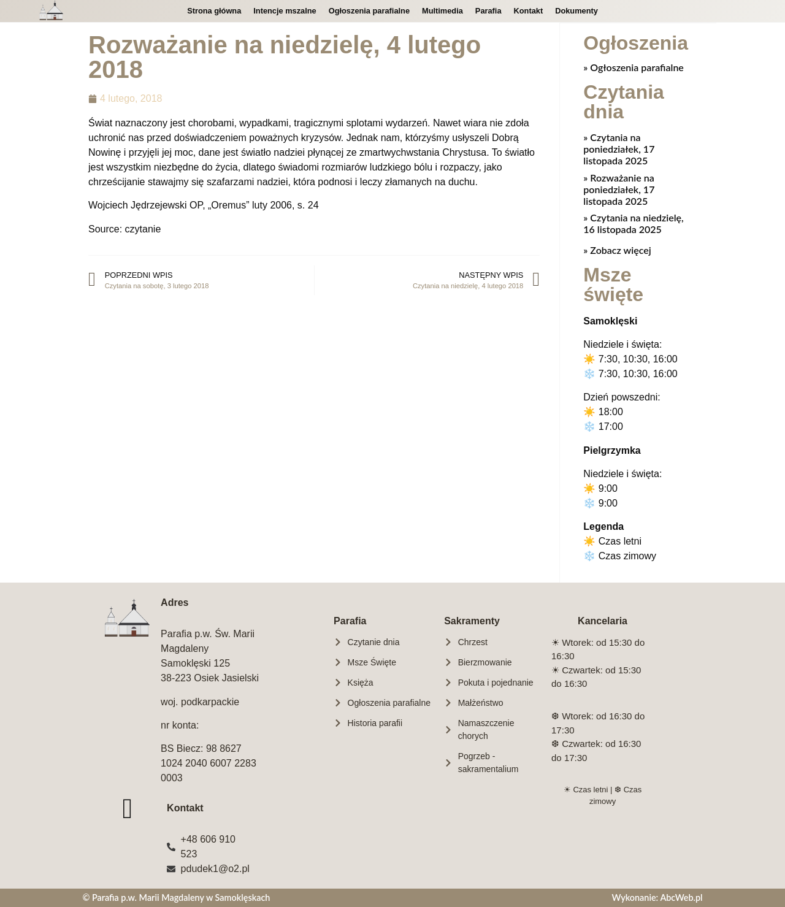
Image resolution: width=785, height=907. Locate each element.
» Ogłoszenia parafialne (633, 66)
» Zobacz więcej (617, 249)
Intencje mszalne (284, 10)
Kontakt (528, 10)
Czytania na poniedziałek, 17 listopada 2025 (618, 148)
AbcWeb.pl (681, 897)
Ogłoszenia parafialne (369, 10)
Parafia (488, 10)
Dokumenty (576, 10)
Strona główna (214, 10)
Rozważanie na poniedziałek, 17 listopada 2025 (618, 188)
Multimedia (442, 10)
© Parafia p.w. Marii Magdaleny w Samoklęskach (176, 897)
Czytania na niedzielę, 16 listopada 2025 (633, 222)
